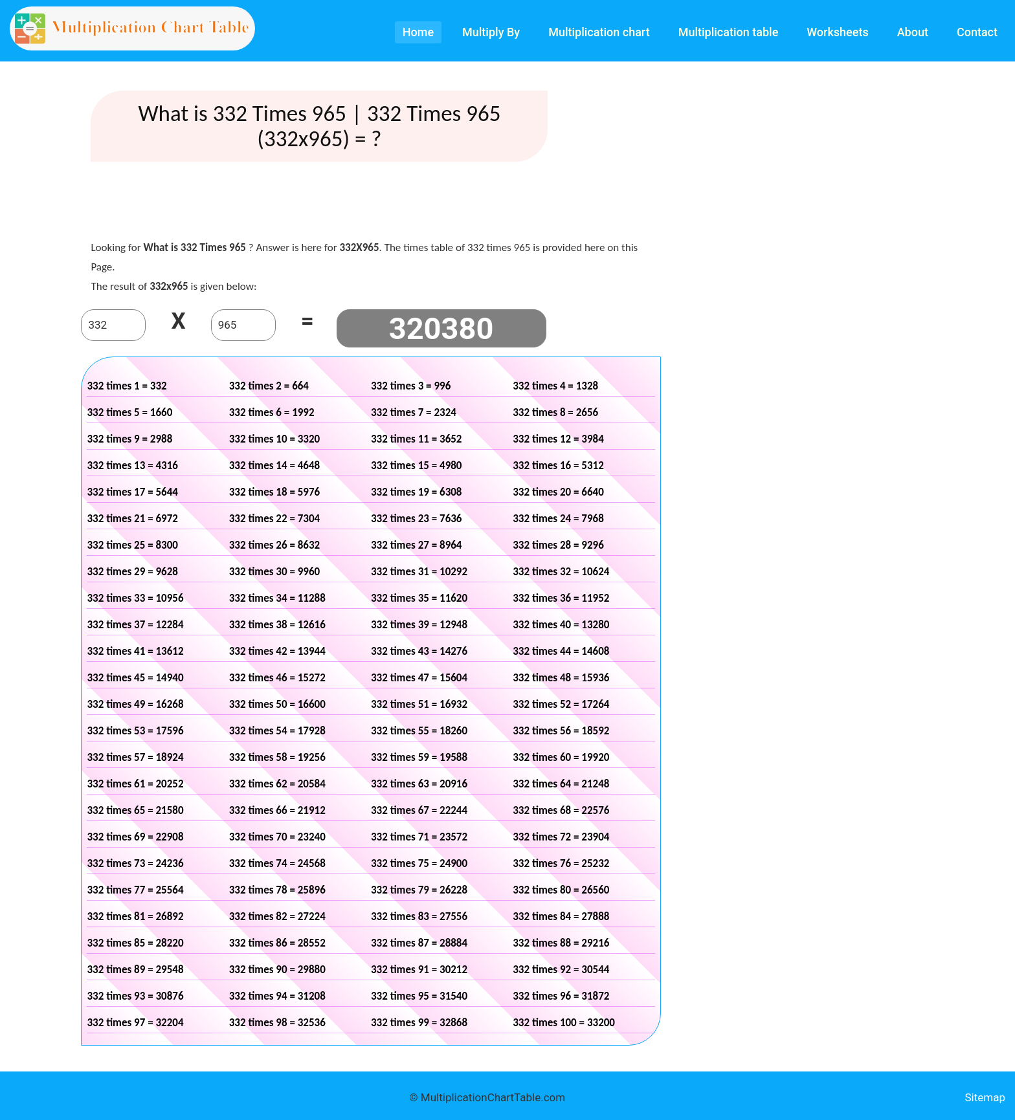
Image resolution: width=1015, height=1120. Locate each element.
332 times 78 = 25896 (277, 890)
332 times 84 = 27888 (561, 916)
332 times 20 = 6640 (558, 492)
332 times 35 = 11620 (419, 598)
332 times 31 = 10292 (419, 571)
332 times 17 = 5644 (132, 492)
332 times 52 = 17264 (561, 704)
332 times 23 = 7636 (416, 518)
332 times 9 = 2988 (129, 439)
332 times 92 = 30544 (561, 969)
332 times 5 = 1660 (129, 412)
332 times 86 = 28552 (277, 943)
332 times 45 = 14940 (135, 678)
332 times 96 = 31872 (561, 996)
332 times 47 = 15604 (419, 678)
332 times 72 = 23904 (561, 837)
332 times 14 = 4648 (274, 465)
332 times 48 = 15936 (561, 678)
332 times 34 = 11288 (277, 598)
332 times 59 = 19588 (419, 757)
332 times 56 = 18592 (561, 731)
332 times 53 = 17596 (135, 731)
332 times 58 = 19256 (277, 757)
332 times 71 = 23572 (419, 837)
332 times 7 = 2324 (413, 412)
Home (418, 32)
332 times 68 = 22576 (561, 810)
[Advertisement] (371, 204)
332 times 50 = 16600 (277, 704)
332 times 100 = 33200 (564, 1022)
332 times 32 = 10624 (561, 571)
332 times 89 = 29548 (135, 969)
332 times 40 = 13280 (561, 624)
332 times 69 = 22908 (135, 837)
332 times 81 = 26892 (135, 916)
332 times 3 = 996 (411, 386)
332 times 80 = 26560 (561, 890)
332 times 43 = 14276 (419, 651)
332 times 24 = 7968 (558, 518)
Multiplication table (728, 32)
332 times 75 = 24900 (419, 863)
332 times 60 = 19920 (561, 757)
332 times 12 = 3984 (558, 439)
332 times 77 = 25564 (135, 890)
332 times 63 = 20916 (419, 784)
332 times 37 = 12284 (135, 624)
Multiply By (491, 32)
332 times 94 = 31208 (277, 996)
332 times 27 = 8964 (416, 545)
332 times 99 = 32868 (419, 1022)
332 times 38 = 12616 (277, 624)
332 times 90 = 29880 (277, 969)
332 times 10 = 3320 (274, 439)
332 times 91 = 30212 (419, 969)
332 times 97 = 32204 (135, 1022)
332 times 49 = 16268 (135, 704)
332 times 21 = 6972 (132, 518)
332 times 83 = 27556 (419, 916)
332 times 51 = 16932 (419, 704)
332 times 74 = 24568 (277, 863)
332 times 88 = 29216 (561, 943)
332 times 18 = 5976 (274, 492)
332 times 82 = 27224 (277, 916)
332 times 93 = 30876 (135, 996)
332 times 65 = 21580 (135, 810)
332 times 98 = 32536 (277, 1022)
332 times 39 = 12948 (419, 624)
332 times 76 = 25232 (561, 863)
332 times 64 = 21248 (561, 784)
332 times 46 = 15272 (277, 678)
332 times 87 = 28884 (419, 943)
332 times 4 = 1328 (555, 386)
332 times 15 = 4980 (416, 465)
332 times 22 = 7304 (274, 518)
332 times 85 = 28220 (135, 943)
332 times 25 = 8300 (132, 545)
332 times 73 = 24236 (135, 863)
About (912, 32)
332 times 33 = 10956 (135, 598)
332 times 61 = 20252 (135, 784)
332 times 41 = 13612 (135, 651)
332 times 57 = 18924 (135, 757)
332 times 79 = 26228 (419, 890)
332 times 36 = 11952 (561, 598)
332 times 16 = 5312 (558, 465)
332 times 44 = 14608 (561, 651)
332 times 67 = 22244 (419, 810)
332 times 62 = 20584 (277, 784)
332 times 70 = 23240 (277, 837)
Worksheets (837, 32)
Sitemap (985, 1097)
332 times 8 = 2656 (555, 412)
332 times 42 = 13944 (277, 651)
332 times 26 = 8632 (274, 545)
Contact (977, 32)
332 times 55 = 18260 (419, 731)
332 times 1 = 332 (126, 386)
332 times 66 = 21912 (277, 810)
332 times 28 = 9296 (558, 545)
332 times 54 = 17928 (277, 731)
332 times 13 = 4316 (132, 465)
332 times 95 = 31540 (419, 996)
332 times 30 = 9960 (274, 571)
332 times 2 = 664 (269, 386)
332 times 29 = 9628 (132, 571)
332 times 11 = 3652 (416, 439)
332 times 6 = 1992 (272, 412)
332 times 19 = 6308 (416, 492)
